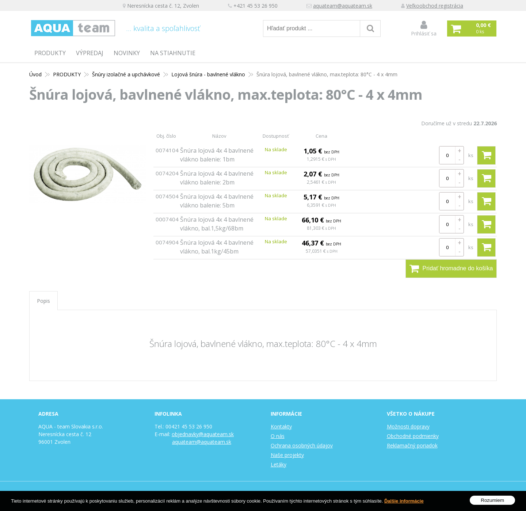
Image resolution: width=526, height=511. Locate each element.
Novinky (127, 53)
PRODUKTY (50, 53)
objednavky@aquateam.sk (203, 434)
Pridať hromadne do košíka (451, 268)
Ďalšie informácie (404, 503)
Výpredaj (89, 53)
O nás (278, 435)
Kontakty (281, 426)
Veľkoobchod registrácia (434, 5)
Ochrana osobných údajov (302, 445)
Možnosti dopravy (408, 426)
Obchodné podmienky (413, 435)
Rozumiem (492, 502)
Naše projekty (287, 454)
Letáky (278, 464)
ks (470, 155)
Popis (43, 300)
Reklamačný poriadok (412, 445)
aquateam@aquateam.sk (342, 5)
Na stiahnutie (172, 53)
